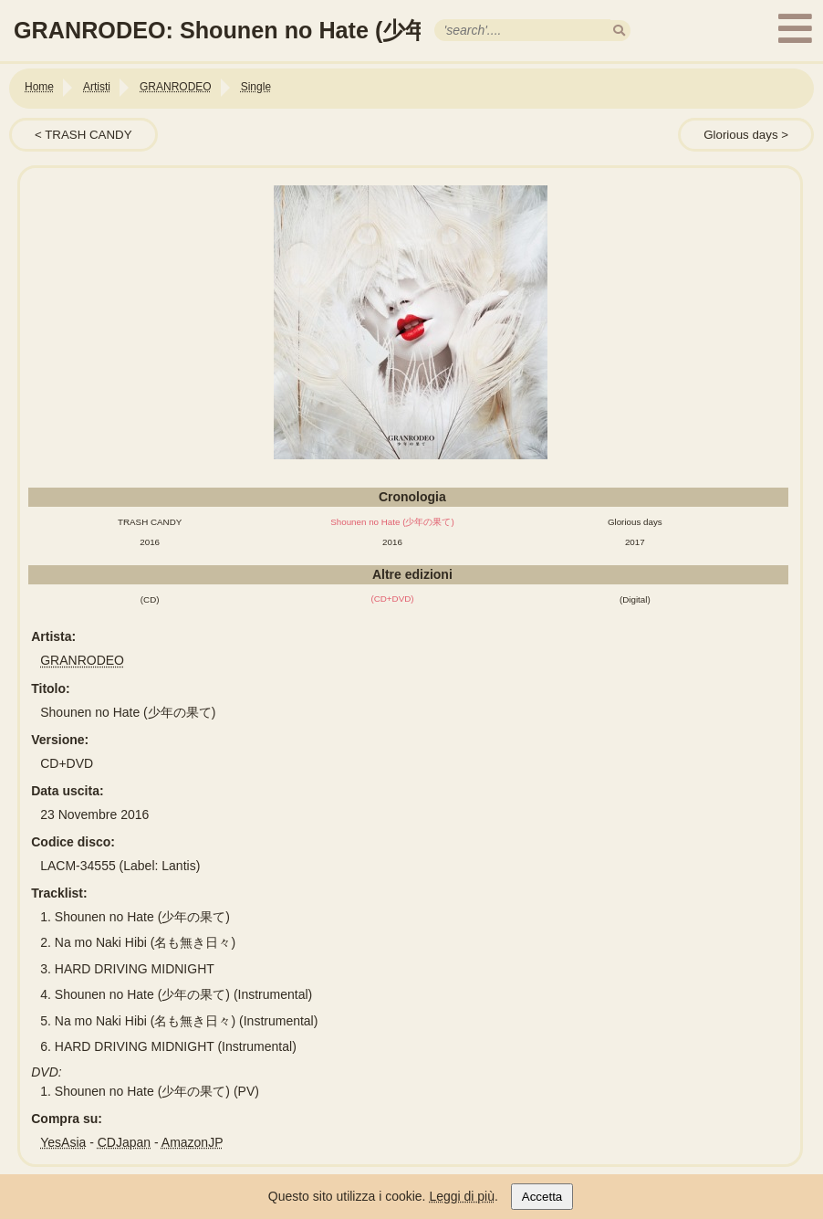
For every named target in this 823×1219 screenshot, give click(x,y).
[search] (619, 30)
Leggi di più (462, 1196)
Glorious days (740, 135)
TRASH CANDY (88, 135)
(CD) (150, 599)
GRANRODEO (82, 660)
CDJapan (124, 1142)
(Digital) (635, 599)
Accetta (542, 1196)
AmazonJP (192, 1142)
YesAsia (63, 1142)
